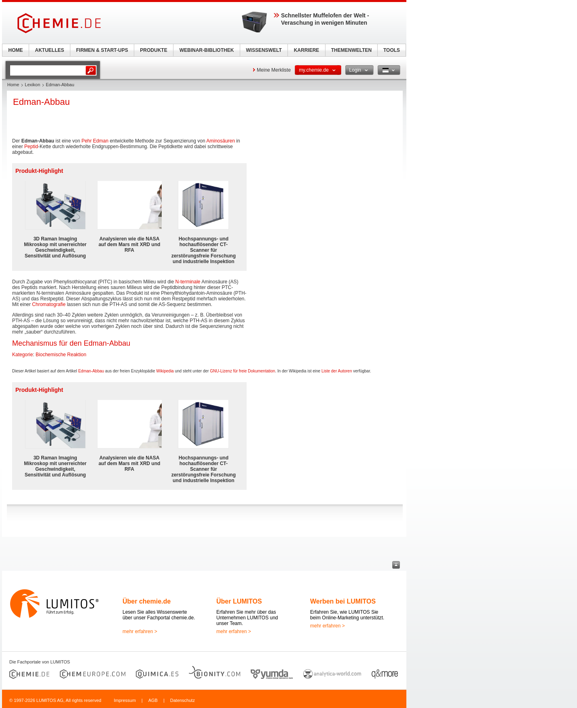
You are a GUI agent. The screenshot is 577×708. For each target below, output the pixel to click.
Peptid (31, 146)
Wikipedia (164, 371)
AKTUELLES (49, 50)
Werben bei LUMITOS (343, 601)
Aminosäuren (220, 141)
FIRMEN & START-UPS (102, 50)
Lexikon (32, 84)
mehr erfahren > (140, 631)
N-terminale (188, 282)
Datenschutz (182, 700)
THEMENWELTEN (351, 50)
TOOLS (391, 50)
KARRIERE (306, 50)
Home (13, 84)
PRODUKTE (153, 50)
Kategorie (22, 354)
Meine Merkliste (274, 70)
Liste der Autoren (336, 371)
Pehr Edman (94, 141)
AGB (153, 700)
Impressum (124, 700)
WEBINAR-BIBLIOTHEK (207, 50)
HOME (15, 50)
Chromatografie (49, 304)
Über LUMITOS (239, 601)
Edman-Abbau (91, 371)
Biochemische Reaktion (61, 354)
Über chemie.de (147, 601)
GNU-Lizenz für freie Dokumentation (242, 371)
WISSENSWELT (263, 50)
